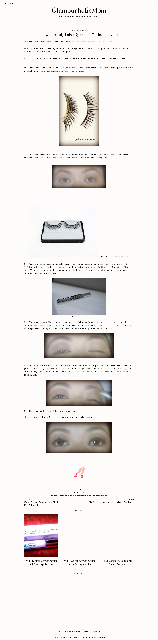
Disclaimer (96, 631)
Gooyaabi (102, 637)
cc (129, 256)
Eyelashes (53, 495)
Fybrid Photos (113, 256)
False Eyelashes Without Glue (98, 495)
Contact (86, 631)
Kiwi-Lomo (78, 317)
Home (60, 631)
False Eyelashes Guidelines (78, 495)
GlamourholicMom (79, 10)
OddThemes (84, 637)
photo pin (124, 256)
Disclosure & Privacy (72, 631)
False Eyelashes (62, 495)
